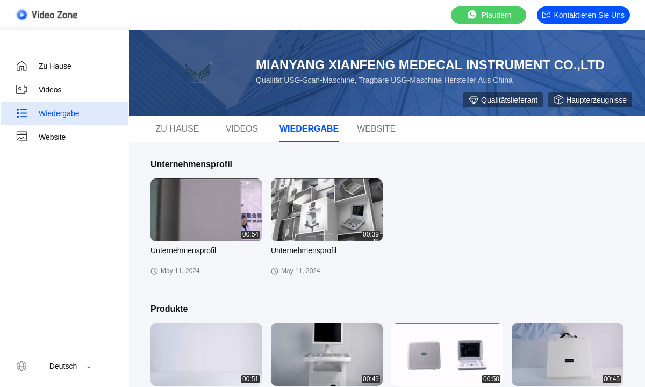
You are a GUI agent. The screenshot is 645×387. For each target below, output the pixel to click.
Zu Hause (43, 66)
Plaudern (488, 14)
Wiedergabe (47, 113)
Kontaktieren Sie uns (583, 15)
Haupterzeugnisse (590, 100)
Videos (38, 89)
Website (40, 137)
